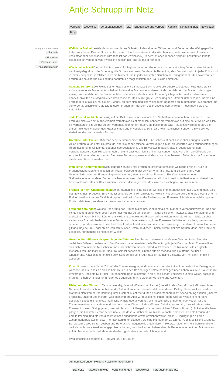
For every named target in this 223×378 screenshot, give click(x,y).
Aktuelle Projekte (98, 369)
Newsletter (207, 26)
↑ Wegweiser (51, 57)
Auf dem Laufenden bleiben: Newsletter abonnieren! (101, 361)
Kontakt (172, 26)
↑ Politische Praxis (48, 62)
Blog (73, 32)
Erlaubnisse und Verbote (149, 26)
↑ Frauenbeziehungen (47, 67)
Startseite (78, 369)
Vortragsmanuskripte (165, 369)
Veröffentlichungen (111, 26)
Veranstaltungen (122, 369)
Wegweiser (90, 26)
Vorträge (75, 26)
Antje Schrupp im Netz (111, 9)
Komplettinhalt (189, 26)
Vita (129, 26)
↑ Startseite (52, 52)
